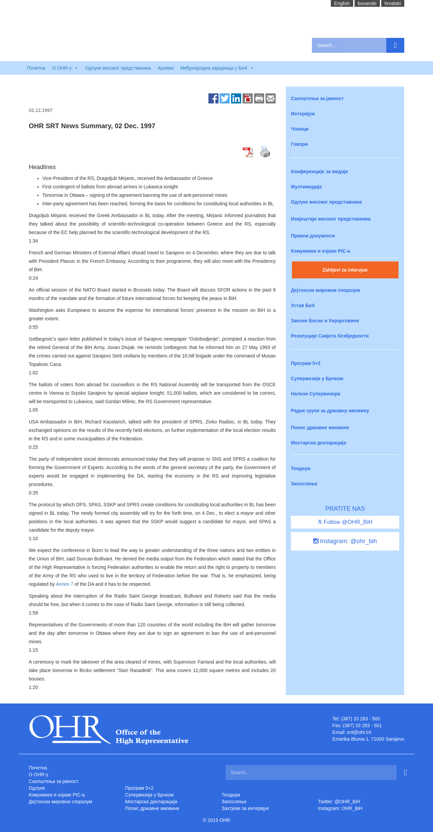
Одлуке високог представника (118, 68)
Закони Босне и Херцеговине (325, 320)
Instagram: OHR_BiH (340, 808)
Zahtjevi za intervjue (345, 270)
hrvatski (393, 3)
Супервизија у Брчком (317, 378)
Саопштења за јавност (317, 98)
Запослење (304, 483)
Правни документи (313, 235)
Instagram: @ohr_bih (345, 541)
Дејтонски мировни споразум (325, 290)
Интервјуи (303, 113)
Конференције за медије (319, 171)
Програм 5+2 (305, 363)
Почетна (36, 68)
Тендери (301, 468)
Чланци (300, 129)
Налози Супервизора (315, 393)
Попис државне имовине (320, 427)
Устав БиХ (303, 305)
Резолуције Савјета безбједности (330, 336)
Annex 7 (64, 584)
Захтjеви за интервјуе (245, 808)
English (342, 3)
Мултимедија (306, 186)
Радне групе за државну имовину (330, 410)
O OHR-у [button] (65, 68)
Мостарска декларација (318, 442)
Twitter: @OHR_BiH (339, 801)
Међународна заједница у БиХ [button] (217, 68)
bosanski (367, 3)
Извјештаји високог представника (330, 219)
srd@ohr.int (359, 732)
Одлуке (37, 788)
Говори (299, 144)
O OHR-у (38, 774)
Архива (166, 68)
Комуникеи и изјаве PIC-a (320, 251)
